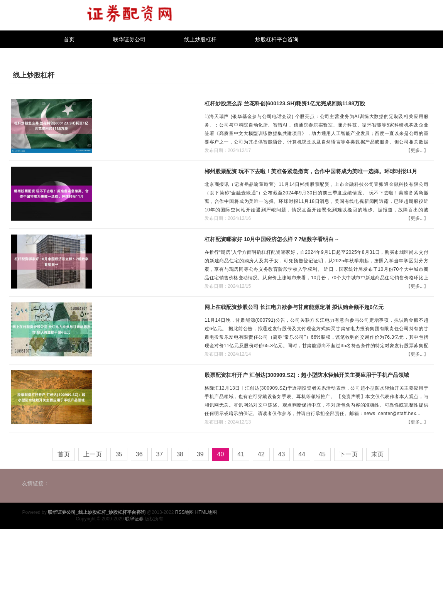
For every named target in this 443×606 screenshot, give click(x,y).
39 (200, 454)
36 (139, 454)
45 (322, 454)
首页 (69, 39)
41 (240, 454)
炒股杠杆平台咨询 (276, 39)
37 (159, 454)
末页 (377, 454)
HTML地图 (206, 512)
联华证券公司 (129, 39)
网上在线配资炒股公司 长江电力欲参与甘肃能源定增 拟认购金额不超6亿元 (294, 307)
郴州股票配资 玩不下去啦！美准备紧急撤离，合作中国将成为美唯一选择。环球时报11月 (311, 171)
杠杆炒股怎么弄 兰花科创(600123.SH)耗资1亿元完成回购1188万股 (285, 103)
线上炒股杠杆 (200, 39)
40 (220, 454)
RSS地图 (184, 512)
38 (179, 454)
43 (281, 454)
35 (118, 454)
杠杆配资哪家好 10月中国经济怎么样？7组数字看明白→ (272, 239)
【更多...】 (417, 150)
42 (261, 454)
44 (301, 454)
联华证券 (134, 519)
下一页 (348, 454)
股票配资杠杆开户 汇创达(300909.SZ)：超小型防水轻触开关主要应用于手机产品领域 (307, 375)
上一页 (92, 454)
